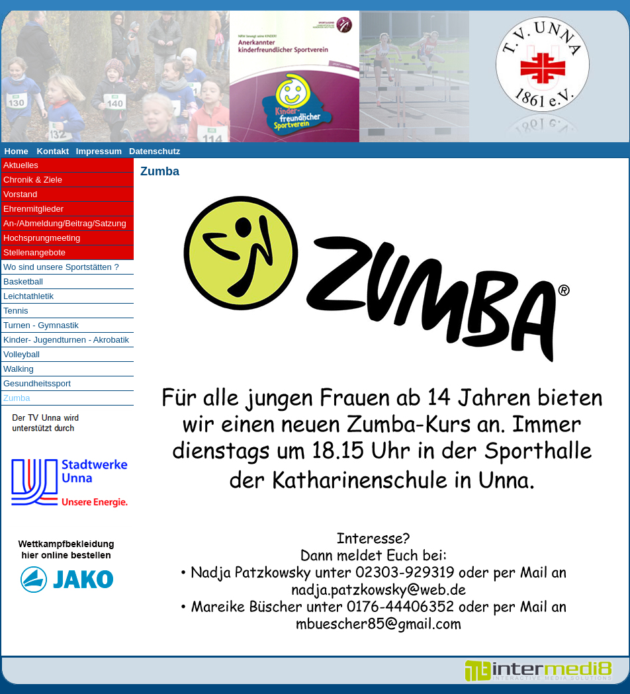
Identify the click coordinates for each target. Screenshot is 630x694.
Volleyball (21, 354)
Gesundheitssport (37, 383)
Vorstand (20, 194)
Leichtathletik (28, 296)
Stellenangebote (34, 252)
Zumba (159, 171)
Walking (18, 369)
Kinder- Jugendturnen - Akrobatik (66, 340)
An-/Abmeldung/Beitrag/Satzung (64, 223)
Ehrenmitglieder (33, 209)
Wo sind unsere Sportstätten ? (61, 267)
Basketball (23, 281)
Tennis (15, 311)
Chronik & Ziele (32, 180)
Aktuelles (20, 165)
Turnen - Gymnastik (41, 325)
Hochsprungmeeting (41, 238)
